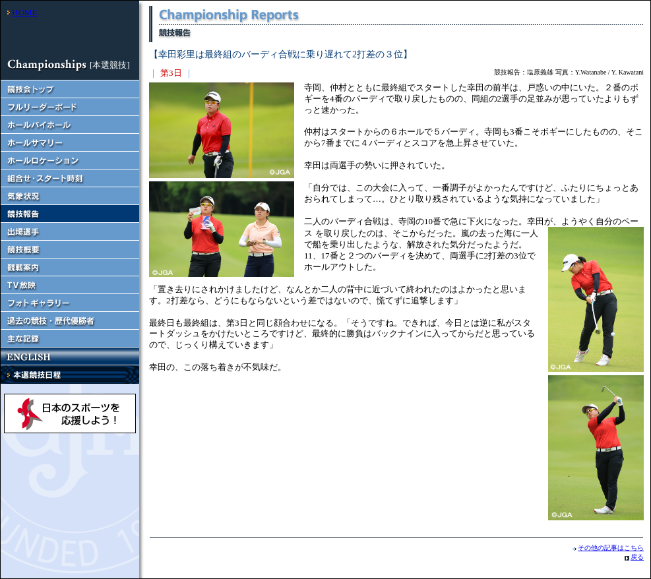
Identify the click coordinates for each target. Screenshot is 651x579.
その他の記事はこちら (611, 547)
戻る (637, 557)
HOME (24, 12)
